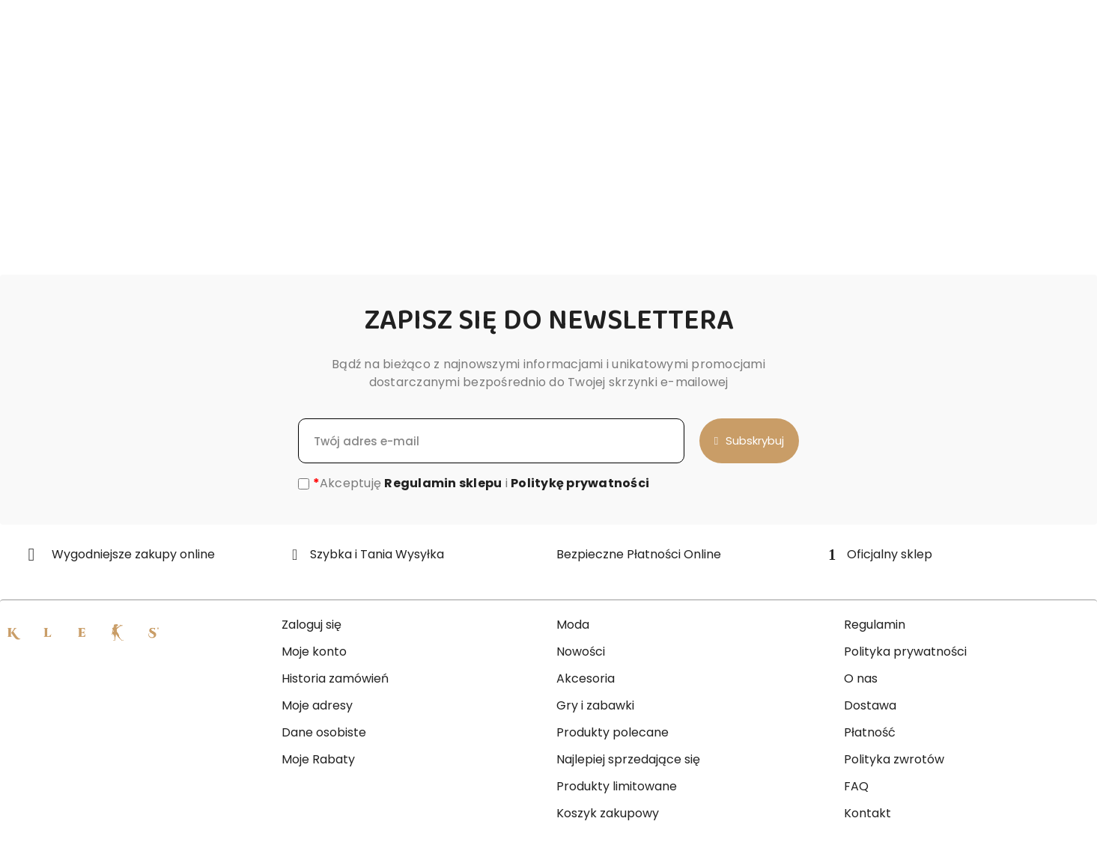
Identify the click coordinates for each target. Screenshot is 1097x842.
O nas (861, 678)
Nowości (580, 651)
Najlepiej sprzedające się (628, 759)
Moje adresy (317, 705)
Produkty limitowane (616, 786)
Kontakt (867, 813)
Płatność (870, 732)
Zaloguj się (311, 624)
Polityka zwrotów (894, 759)
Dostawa (870, 705)
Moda (572, 624)
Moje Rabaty (318, 759)
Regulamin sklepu (443, 483)
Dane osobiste (324, 732)
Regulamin (874, 624)
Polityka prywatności (905, 651)
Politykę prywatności (580, 483)
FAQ (856, 786)
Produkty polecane (612, 732)
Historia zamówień (335, 678)
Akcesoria (585, 678)
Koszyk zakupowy (607, 813)
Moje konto (314, 651)
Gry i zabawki (595, 705)
